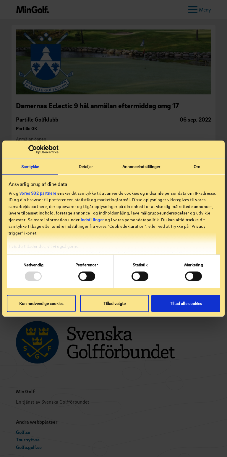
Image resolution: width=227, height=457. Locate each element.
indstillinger (92, 219)
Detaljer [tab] (86, 166)
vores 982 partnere (38, 193)
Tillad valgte (114, 303)
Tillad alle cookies (186, 303)
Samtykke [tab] (30, 166)
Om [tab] (197, 166)
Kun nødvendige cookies (41, 303)
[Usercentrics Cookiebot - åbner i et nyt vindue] (33, 149)
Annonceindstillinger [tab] (141, 166)
